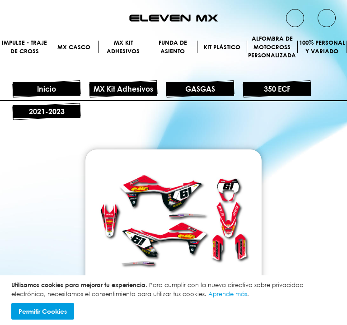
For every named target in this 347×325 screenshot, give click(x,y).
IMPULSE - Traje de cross (173, 42)
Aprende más (227, 293)
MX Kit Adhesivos (173, 68)
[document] (174, 300)
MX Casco (173, 55)
